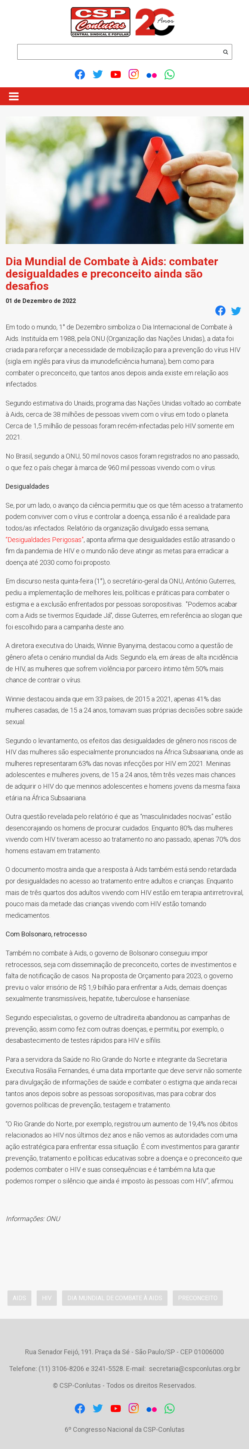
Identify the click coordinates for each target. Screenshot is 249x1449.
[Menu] (14, 96)
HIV (47, 1298)
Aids (19, 1298)
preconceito (198, 1298)
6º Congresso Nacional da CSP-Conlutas (125, 1429)
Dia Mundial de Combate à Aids (114, 1298)
